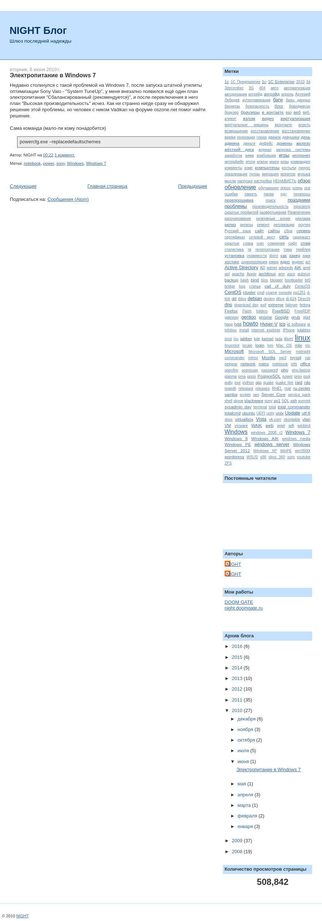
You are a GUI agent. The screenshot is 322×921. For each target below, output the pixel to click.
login (259, 345)
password (269, 370)
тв (249, 250)
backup (231, 279)
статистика (234, 250)
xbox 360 (276, 457)
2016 (238, 646)
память (250, 194)
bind (255, 279)
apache (238, 274)
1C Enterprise (281, 81)
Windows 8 (236, 438)
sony (60, 163)
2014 (238, 668)
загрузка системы (293, 150)
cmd (260, 293)
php (284, 370)
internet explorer (266, 330)
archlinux (267, 273)
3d (308, 82)
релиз (230, 224)
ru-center (301, 388)
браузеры (250, 112)
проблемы (236, 206)
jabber (246, 338)
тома (287, 250)
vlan (306, 419)
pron (298, 376)
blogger (276, 280)
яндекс (298, 262)
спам (305, 243)
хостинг (232, 261)
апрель (287, 94)
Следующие (23, 186)
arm (281, 274)
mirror (253, 358)
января (245, 826)
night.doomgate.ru (244, 608)
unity (271, 413)
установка (234, 255)
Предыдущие (192, 186)
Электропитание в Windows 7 (53, 75)
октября (246, 740)
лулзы (254, 174)
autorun (304, 274)
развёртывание (273, 212)
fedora (304, 305)
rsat (287, 388)
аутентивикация (257, 100)
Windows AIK (265, 438)
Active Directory (241, 267)
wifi (291, 426)
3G (251, 88)
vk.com (275, 419)
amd (306, 268)
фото (273, 256)
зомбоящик (266, 156)
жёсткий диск (239, 149)
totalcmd (233, 413)
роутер (304, 225)
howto (250, 323)
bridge (230, 286)
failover (292, 305)
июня (243, 761)
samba (231, 394)
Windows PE (238, 444)
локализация (236, 174)
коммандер (300, 162)
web (269, 425)
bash (244, 280)
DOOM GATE (239, 602)
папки (268, 194)
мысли (230, 181)
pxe (237, 383)
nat (307, 358)
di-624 (291, 299)
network (248, 363)
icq (282, 324)
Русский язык (238, 231)
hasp (229, 324)
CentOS (233, 292)
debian (255, 298)
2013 (238, 678)
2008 (238, 851)
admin (272, 268)
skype (238, 401)
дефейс (266, 143)
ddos (242, 299)
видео (268, 118)
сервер (303, 230)
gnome (265, 317)
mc (307, 345)
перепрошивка (239, 200)
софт (292, 243)
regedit (230, 388)
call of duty (277, 286)
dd (234, 298)
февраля (248, 816)
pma (241, 376)
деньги (249, 143)
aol (227, 274)
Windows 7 (96, 163)
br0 (307, 280)
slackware (253, 400)
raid (298, 382)
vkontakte (292, 419)
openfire (231, 370)
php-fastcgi (301, 370)
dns (228, 304)
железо (303, 143)
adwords (286, 268)
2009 (238, 840)
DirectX (304, 299)
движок (274, 137)
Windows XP (265, 451)
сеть (284, 237)
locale (247, 345)
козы (285, 162)
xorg (291, 457)
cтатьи (254, 286)
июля (243, 750)
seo (256, 395)
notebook (32, 163)
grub (295, 317)
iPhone (289, 330)
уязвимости (257, 256)
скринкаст (301, 237)
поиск (271, 200)
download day (246, 305)
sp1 (276, 400)
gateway (232, 317)
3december (234, 88)
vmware (241, 426)
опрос (285, 188)
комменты (233, 168)
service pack (299, 395)
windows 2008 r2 (267, 433)
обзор (304, 180)
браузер (232, 112)
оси (307, 188)
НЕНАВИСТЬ (284, 181)
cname (271, 293)
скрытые (232, 243)
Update (292, 413)
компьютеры (267, 167)
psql (306, 376)
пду (283, 194)
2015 (238, 657)
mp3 (282, 358)
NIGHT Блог (38, 30)
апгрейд (255, 94)
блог (279, 106)
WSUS (252, 457)
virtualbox (244, 419)
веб (297, 112)
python (248, 383)
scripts (245, 395)
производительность (270, 207)
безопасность (257, 106)
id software (296, 324)
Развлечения (299, 212)
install (244, 330)
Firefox (231, 310)
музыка (304, 174)
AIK (297, 267)
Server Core (273, 394)
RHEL (277, 388)
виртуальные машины (247, 125)
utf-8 (306, 413)
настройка (263, 181)
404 (262, 88)
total (272, 407)
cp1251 (299, 293)
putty (229, 383)
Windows (75, 163)
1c (264, 81)
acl (308, 262)
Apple (251, 274)
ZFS (228, 463)
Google (282, 317)
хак (283, 255)
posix (251, 376)
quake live (284, 383)
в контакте (272, 112)
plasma (231, 376)
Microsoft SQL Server (269, 352)
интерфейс (234, 162)
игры (284, 155)
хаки (306, 256)
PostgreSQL (269, 376)
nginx (264, 363)
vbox (229, 419)
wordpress (234, 456)
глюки (262, 137)
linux (302, 337)
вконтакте (283, 125)
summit (304, 401)
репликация (283, 225)
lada (279, 339)
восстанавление (265, 131)
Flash (246, 311)
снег (260, 243)
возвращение (236, 131)
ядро (285, 261)
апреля (246, 794)
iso (236, 339)
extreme (275, 304)
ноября (246, 729)
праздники (299, 200)
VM (228, 425)
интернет (301, 155)
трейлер (303, 250)
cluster (249, 292)
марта (244, 805)
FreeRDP (302, 311)
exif (263, 305)
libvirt (288, 339)
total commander (294, 406)
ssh (293, 400)
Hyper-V (269, 324)
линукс (304, 168)
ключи (262, 162)
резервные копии (273, 219)
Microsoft (234, 351)
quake (268, 383)
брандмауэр (299, 106)
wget (281, 426)
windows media (296, 439)
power (48, 163)
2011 (238, 700)
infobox (231, 330)
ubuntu (248, 413)
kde (257, 339)
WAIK (256, 425)
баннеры (232, 106)
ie (308, 324)
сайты (274, 230)
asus (291, 274)
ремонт (263, 225)
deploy (269, 299)
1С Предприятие (245, 82)
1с (227, 81)
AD (262, 268)
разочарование (238, 219)
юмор (274, 262)
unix (279, 413)
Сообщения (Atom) (68, 199)
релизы (246, 225)
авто (275, 88)
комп (248, 168)
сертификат (235, 237)
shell (228, 401)
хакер (294, 255)
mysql (295, 357)
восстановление (296, 131)
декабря (247, 719)
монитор (287, 174)
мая (242, 783)
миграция (270, 174)
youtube (303, 457)
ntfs (294, 364)
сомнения (276, 243)
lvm (270, 345)
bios (264, 280)
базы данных (298, 100)
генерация (246, 137)
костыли (289, 168)
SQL (285, 401)
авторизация (236, 94)
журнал (265, 150)
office (305, 363)
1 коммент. (64, 155)
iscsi (228, 339)
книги (274, 162)
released (245, 388)
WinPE (286, 451)
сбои (288, 231)
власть (304, 125)
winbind (304, 426)
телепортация (267, 250)
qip (258, 382)
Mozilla (268, 357)
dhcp (280, 299)
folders (262, 311)
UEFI (260, 413)
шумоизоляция (254, 262)
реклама (302, 219)
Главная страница (107, 186)
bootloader (294, 280)
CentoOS (302, 286)
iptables (303, 330)
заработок (234, 156)
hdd (237, 324)
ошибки (231, 194)
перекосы (302, 194)
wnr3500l (302, 451)
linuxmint (232, 345)
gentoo (248, 317)
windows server (272, 444)
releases (262, 388)
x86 (263, 457)
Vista (261, 419)
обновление (240, 187)
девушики (290, 137)
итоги (250, 162)
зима (249, 156)
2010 (300, 82)
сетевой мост (262, 237)
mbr (298, 345)
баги (278, 99)
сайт (259, 230)
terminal (260, 407)
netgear (231, 364)
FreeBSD (281, 310)
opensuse (250, 370)
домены (284, 143)
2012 (238, 689)
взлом (249, 118)
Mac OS (284, 345)
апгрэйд (272, 94)
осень (297, 188)
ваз (289, 112)
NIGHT (233, 564)
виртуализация (295, 118)
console (285, 293)
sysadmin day (238, 406)
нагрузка (244, 181)
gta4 (306, 317)
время (230, 137)
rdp (307, 382)
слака (248, 243)
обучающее (268, 188)
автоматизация (297, 88)
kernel (267, 338)
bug (242, 286)
